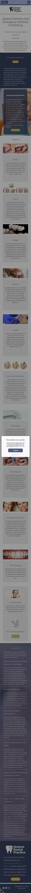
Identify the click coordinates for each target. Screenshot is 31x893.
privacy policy (21, 446)
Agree (15, 450)
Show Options (15, 454)
